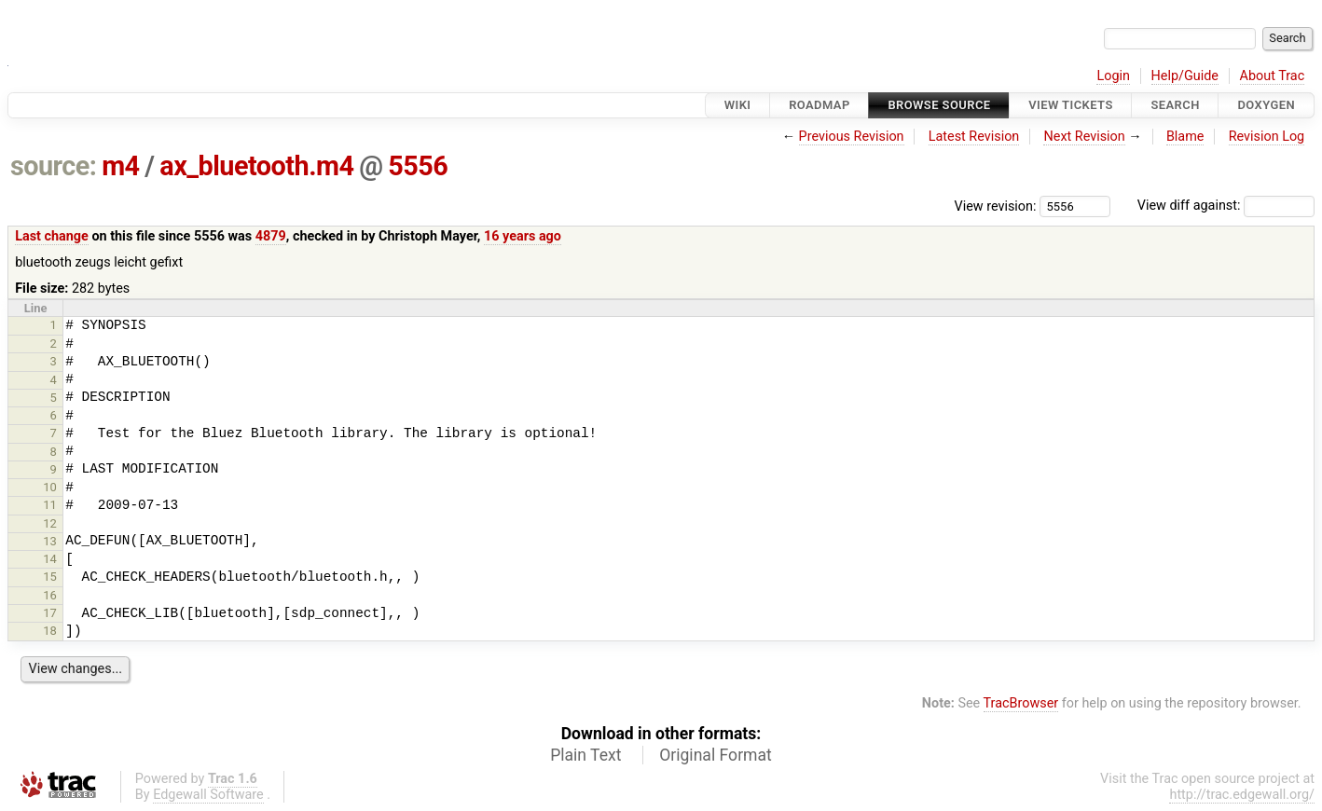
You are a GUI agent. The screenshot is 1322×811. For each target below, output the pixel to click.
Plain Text (585, 755)
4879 (270, 236)
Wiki (737, 105)
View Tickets (1070, 105)
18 (50, 631)
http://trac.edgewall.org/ (1242, 795)
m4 (120, 166)
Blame (1185, 136)
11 (50, 505)
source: (53, 166)
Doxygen (1266, 105)
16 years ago (522, 236)
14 (50, 559)
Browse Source (939, 105)
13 (50, 541)
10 (50, 487)
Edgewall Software (208, 795)
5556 (418, 166)
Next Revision (1083, 136)
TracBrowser (1021, 703)
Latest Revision (974, 136)
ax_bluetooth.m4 (256, 166)
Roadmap (819, 105)
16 (50, 595)
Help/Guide (1185, 76)
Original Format (715, 755)
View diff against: (1226, 205)
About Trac (1272, 76)
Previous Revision (851, 136)
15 (50, 577)
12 (50, 523)
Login (1113, 76)
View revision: (996, 205)
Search (1174, 105)
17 (50, 613)
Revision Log (1267, 136)
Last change (52, 236)
